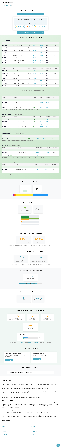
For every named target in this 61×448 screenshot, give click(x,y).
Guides (16, 445)
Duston (3, 427)
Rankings (23, 445)
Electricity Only (20, 26)
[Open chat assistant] (58, 445)
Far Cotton (33, 438)
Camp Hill (33, 427)
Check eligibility (9, 364)
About (9, 445)
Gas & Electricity (21, 30)
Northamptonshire (7, 5)
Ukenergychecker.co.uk (8, 2)
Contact (43, 445)
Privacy (30, 445)
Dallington (4, 430)
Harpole (33, 440)
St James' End (5, 438)
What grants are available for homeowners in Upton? (21, 376)
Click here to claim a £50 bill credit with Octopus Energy (30, 14)
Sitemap (51, 445)
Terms (37, 445)
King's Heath (4, 440)
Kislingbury (4, 432)
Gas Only (30, 26)
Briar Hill (33, 430)
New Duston (34, 435)
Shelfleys (4, 435)
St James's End (34, 432)
